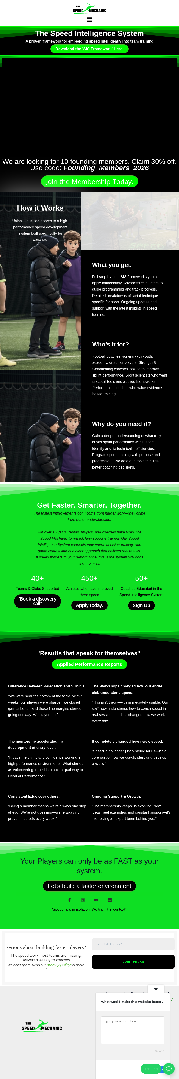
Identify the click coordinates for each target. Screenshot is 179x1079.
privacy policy (102, 571)
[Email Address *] (90, 540)
